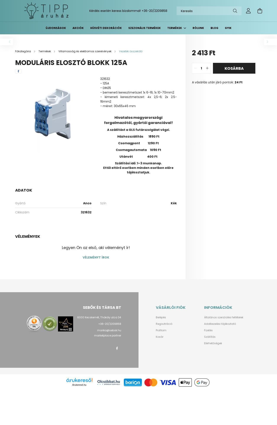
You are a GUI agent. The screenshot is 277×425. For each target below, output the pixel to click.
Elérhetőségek (213, 343)
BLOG (214, 28)
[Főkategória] (23, 51)
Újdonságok (56, 28)
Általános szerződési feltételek (223, 317)
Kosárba (234, 68)
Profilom (161, 330)
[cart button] (259, 10)
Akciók (78, 28)
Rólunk (198, 28)
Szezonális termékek (144, 28)
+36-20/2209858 (154, 11)
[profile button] (248, 10)
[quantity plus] (207, 68)
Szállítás (210, 336)
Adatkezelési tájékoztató (220, 323)
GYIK (228, 28)
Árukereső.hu (79, 385)
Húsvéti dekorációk (106, 28)
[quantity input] (201, 68)
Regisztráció (164, 323)
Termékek (175, 28)
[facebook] (18, 71)
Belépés (161, 317)
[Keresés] (209, 10)
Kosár (159, 336)
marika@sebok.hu (109, 330)
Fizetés (208, 330)
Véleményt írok (96, 257)
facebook (117, 348)
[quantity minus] (195, 68)
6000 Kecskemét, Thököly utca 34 (99, 317)
